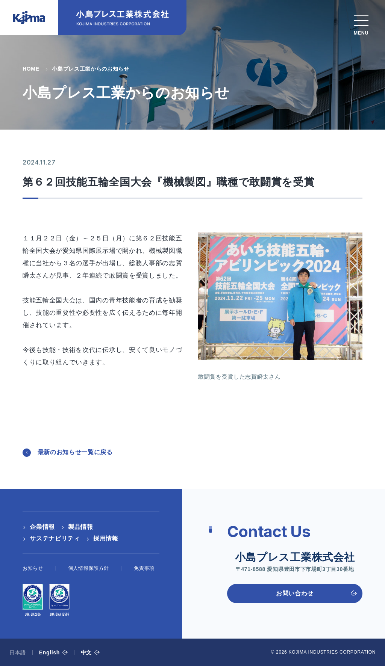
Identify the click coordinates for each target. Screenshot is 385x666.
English (49, 652)
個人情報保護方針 (88, 568)
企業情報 (42, 527)
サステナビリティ (55, 538)
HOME (31, 69)
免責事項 (144, 568)
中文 (86, 652)
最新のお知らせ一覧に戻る (75, 452)
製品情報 (80, 527)
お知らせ (33, 568)
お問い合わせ (295, 593)
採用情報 (105, 538)
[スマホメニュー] (361, 23)
